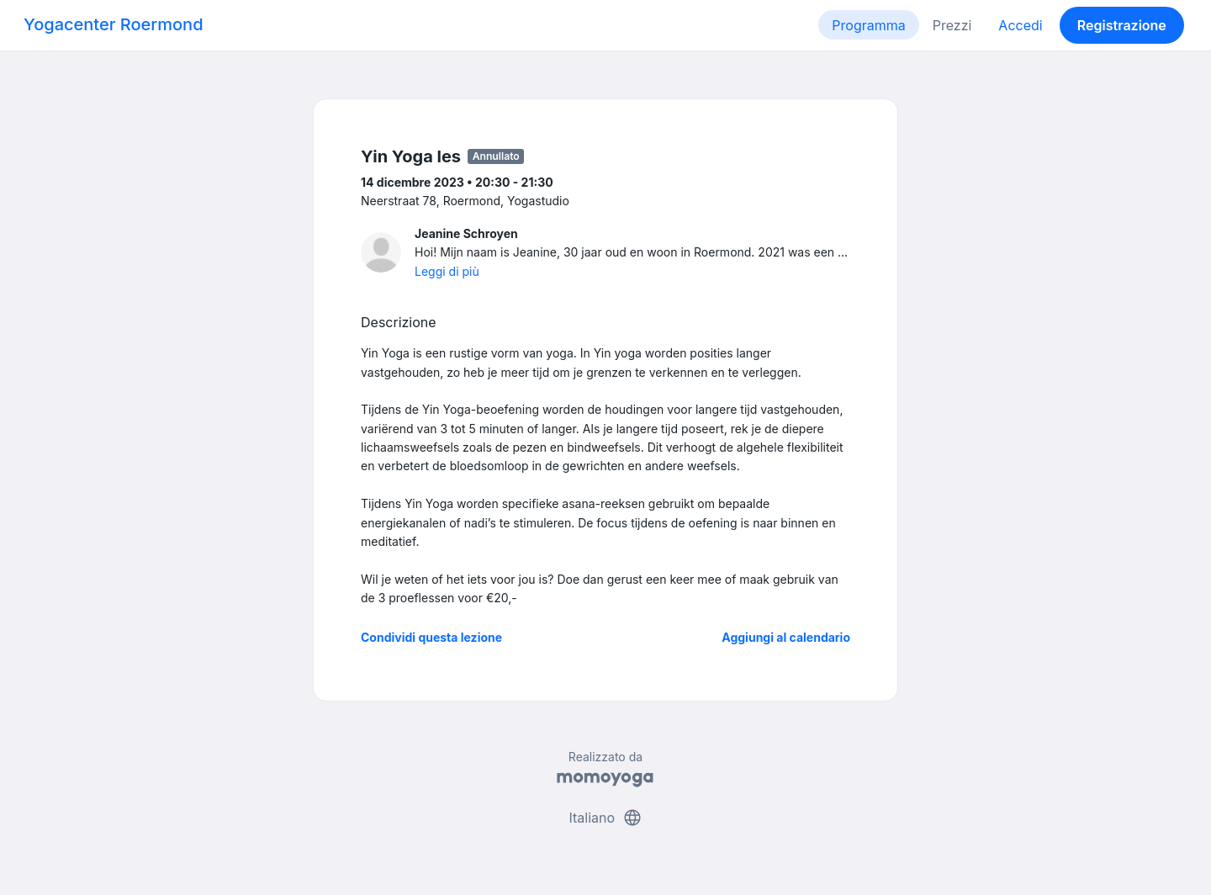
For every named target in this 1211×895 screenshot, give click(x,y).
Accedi (1020, 25)
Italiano (605, 818)
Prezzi (952, 25)
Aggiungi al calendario (786, 637)
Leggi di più (447, 271)
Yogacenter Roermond (114, 24)
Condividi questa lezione (431, 637)
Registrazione (1121, 25)
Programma (868, 25)
